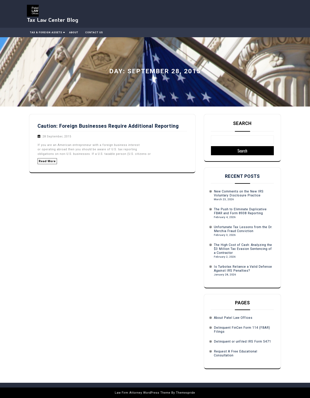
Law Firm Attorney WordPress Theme (142, 392)
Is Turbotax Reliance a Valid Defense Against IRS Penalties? (243, 268)
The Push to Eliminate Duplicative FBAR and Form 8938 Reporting (240, 211)
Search (242, 123)
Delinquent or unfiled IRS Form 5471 (242, 341)
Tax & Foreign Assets (46, 32)
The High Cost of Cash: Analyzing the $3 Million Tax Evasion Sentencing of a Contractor (243, 249)
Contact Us (94, 32)
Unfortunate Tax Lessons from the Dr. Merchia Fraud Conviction (243, 229)
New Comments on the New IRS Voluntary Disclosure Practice (239, 193)
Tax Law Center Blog (52, 19)
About (73, 32)
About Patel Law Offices (233, 318)
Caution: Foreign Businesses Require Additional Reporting (108, 126)
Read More (47, 161)
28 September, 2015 (57, 136)
